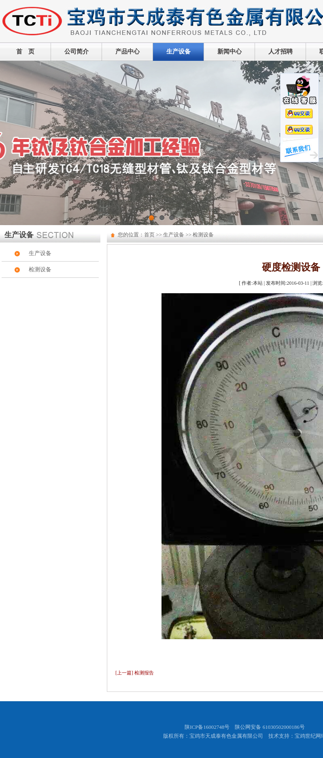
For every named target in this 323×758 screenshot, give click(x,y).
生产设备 (178, 51)
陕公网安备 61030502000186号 (269, 727)
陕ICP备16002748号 (207, 727)
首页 (149, 235)
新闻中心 (229, 51)
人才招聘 (280, 51)
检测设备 (40, 269)
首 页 (25, 51)
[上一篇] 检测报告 (134, 673)
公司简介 (76, 51)
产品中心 (127, 51)
